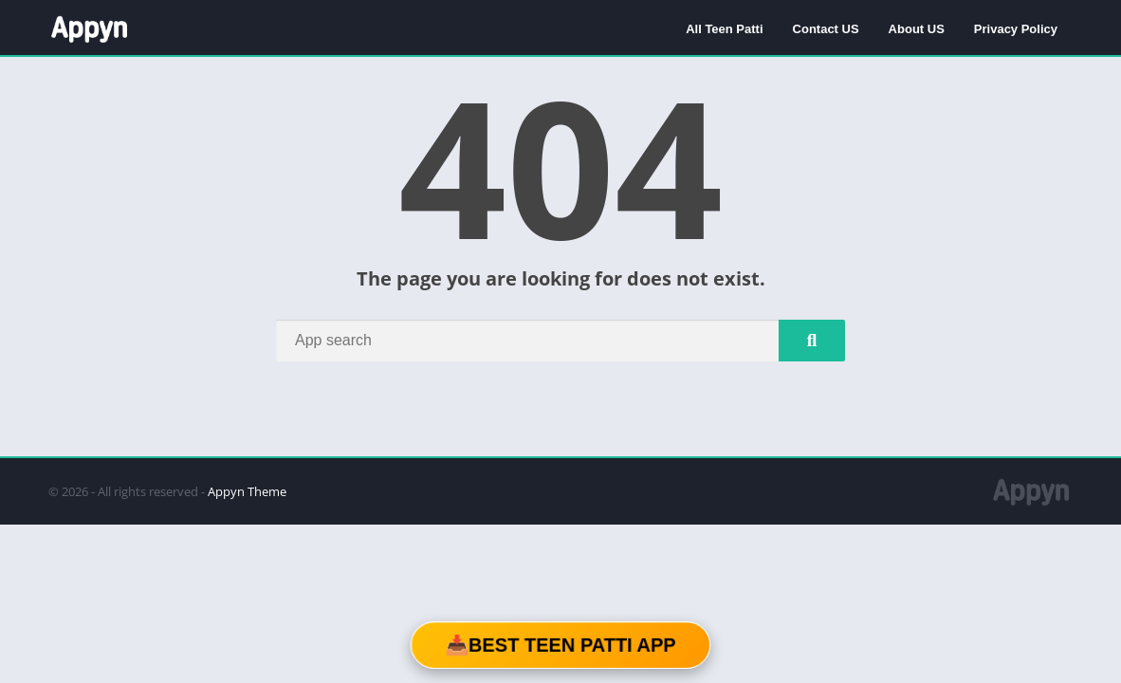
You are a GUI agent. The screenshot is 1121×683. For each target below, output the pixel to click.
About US (917, 29)
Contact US (826, 29)
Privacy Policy (1015, 29)
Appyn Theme (247, 491)
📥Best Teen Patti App (560, 645)
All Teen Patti (724, 29)
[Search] (560, 340)
